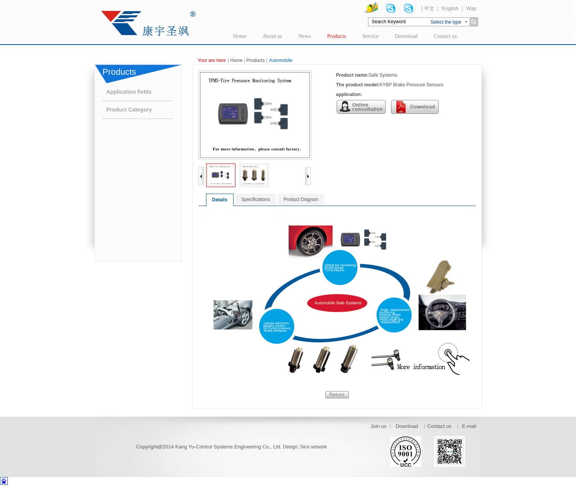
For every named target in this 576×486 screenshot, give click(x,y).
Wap (471, 8)
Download (406, 36)
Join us (378, 426)
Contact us (445, 36)
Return (336, 394)
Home (239, 36)
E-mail (469, 426)
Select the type (446, 22)
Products (336, 36)
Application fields (129, 92)
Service (371, 36)
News (305, 36)
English (450, 8)
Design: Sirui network (305, 447)
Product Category (129, 109)
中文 (429, 8)
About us (272, 36)
